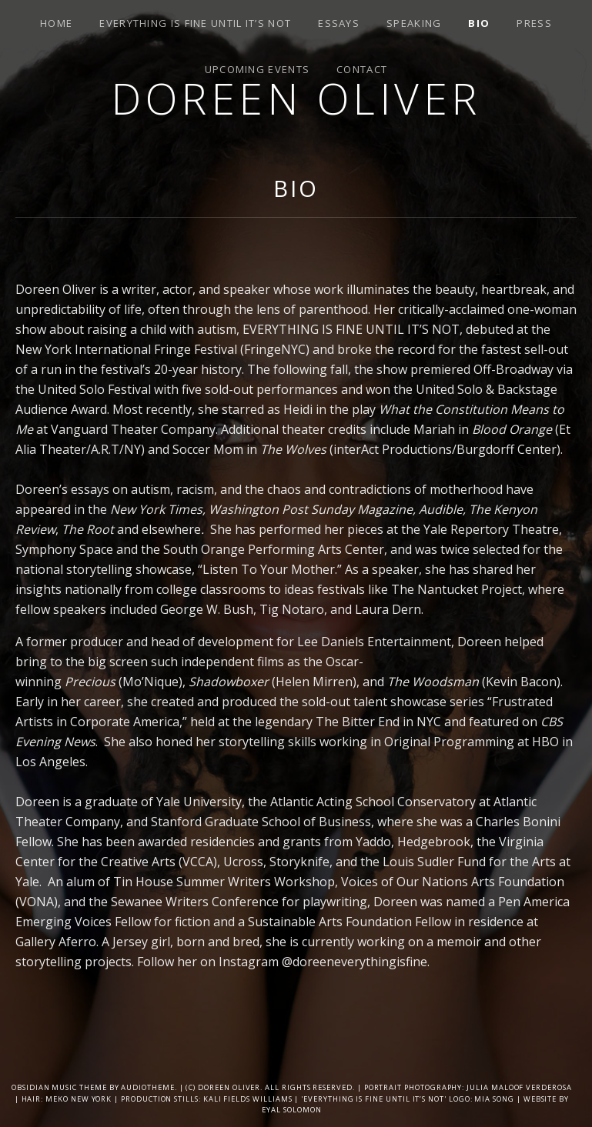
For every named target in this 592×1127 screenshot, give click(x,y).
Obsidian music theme (59, 1087)
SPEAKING (413, 23)
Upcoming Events (257, 69)
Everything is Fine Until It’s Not (195, 23)
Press (534, 23)
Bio (479, 23)
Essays (339, 23)
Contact (361, 69)
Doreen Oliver (296, 98)
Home (56, 23)
